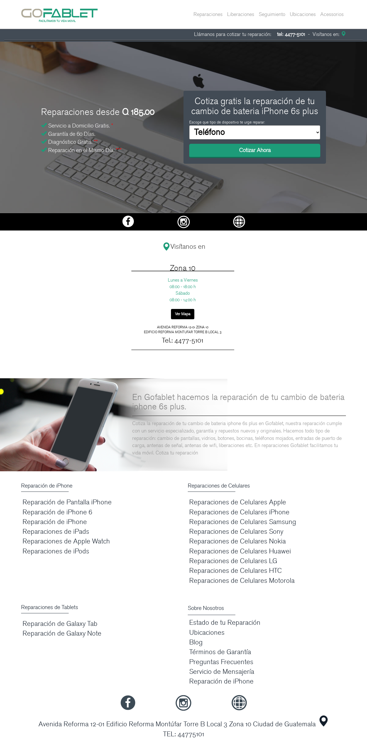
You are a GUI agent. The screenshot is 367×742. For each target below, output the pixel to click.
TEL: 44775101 (183, 734)
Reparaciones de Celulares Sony (236, 531)
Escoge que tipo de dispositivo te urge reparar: (227, 122)
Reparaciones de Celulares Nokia (237, 541)
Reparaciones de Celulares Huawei (240, 551)
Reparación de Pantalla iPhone (67, 502)
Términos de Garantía (220, 652)
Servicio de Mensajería (221, 672)
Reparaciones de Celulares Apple (237, 502)
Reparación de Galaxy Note (62, 633)
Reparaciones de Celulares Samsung (242, 522)
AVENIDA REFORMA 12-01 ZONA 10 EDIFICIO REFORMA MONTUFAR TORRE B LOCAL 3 (182, 329)
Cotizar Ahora (255, 150)
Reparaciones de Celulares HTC (235, 571)
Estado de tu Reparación (224, 622)
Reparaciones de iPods (56, 551)
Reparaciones (208, 14)
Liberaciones (240, 14)
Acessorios (332, 14)
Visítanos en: (328, 34)
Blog (196, 642)
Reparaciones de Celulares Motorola (242, 581)
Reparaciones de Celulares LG (233, 561)
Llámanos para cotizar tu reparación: (249, 34)
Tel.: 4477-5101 (182, 340)
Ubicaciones (303, 14)
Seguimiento (272, 14)
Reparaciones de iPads (56, 531)
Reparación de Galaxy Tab (60, 624)
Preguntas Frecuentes (221, 662)
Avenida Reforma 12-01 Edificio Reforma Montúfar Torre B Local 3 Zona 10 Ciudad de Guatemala (177, 724)
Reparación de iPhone (55, 522)
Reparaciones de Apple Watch (66, 541)
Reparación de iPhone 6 (57, 512)
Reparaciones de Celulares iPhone (239, 512)
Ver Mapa (182, 314)
